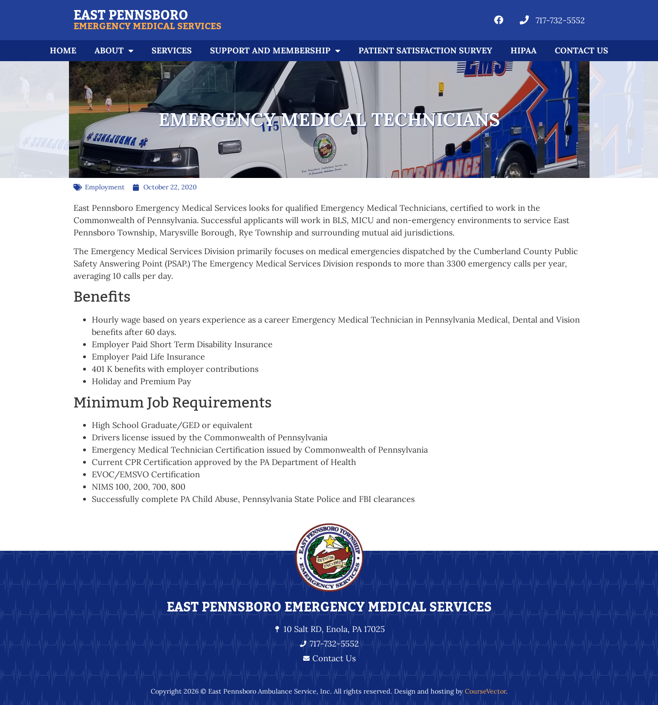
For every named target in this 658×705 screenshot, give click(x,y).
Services (172, 50)
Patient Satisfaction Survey (425, 50)
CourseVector (485, 691)
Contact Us (581, 50)
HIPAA (524, 50)
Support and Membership (275, 50)
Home (63, 50)
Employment (105, 187)
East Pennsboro (131, 15)
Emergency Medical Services (147, 26)
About (114, 50)
